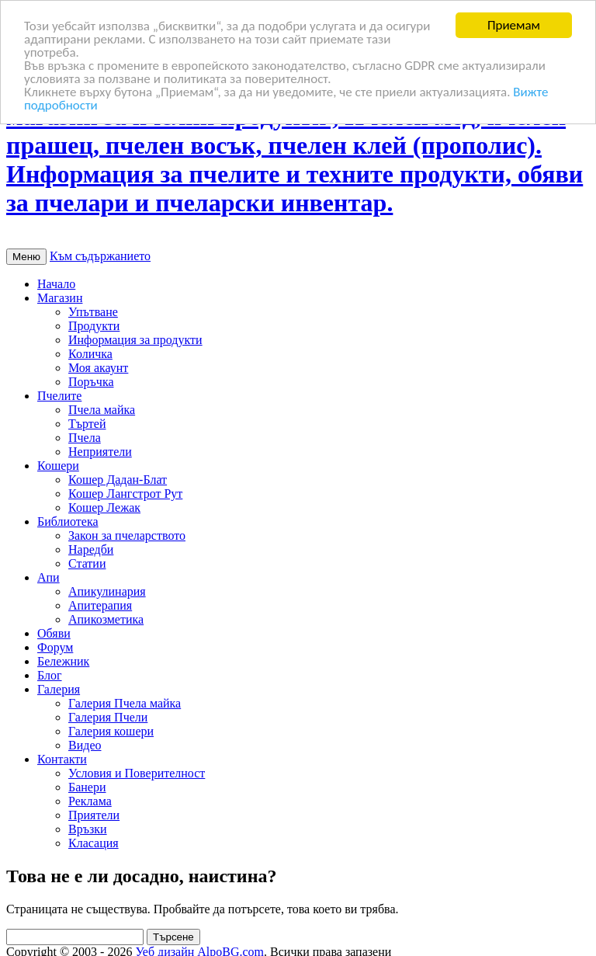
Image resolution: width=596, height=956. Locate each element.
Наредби (90, 549)
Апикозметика (106, 619)
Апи (48, 577)
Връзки (87, 829)
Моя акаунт (98, 367)
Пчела (84, 437)
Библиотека (68, 521)
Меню (26, 256)
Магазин (59, 297)
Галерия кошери (111, 731)
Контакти (62, 759)
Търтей (87, 423)
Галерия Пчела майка (124, 703)
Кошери (58, 465)
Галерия (58, 689)
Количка (90, 353)
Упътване (93, 311)
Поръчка (91, 381)
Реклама (90, 801)
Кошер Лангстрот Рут (125, 493)
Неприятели (100, 451)
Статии (87, 563)
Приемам (513, 25)
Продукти (94, 325)
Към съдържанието (100, 255)
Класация (93, 843)
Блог (49, 675)
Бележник (63, 661)
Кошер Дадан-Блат (117, 479)
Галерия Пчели (107, 717)
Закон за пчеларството (126, 535)
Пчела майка (101, 409)
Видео (84, 745)
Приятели (94, 815)
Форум (55, 647)
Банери (87, 787)
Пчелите (59, 395)
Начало (56, 283)
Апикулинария (107, 591)
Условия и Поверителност (136, 773)
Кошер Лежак (104, 507)
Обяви (54, 633)
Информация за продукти (135, 339)
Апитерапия (100, 605)
